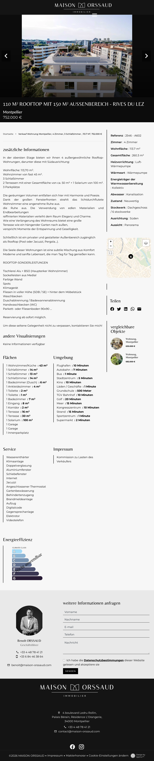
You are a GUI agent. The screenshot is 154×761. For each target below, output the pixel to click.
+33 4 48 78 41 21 (31, 657)
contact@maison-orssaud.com (79, 731)
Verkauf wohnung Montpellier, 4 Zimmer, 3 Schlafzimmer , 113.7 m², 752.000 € (60, 136)
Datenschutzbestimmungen (104, 664)
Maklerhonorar (76, 755)
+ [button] (111, 246)
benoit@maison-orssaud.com (31, 670)
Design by (137, 755)
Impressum (55, 755)
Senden (70, 675)
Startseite (8, 136)
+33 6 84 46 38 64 (31, 662)
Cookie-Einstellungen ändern (108, 755)
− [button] (111, 250)
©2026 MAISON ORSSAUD (26, 755)
